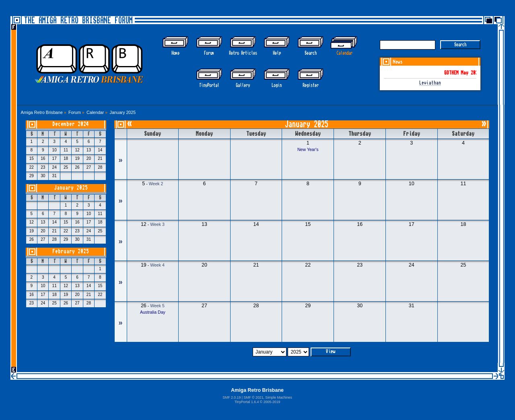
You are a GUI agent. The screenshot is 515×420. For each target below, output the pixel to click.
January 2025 (71, 187)
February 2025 (70, 251)
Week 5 (157, 305)
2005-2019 (272, 402)
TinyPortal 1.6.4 (247, 402)
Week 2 (156, 183)
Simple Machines (278, 397)
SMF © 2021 (253, 397)
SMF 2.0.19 (231, 397)
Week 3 (157, 224)
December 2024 (70, 124)
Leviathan (430, 83)
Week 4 (157, 265)
